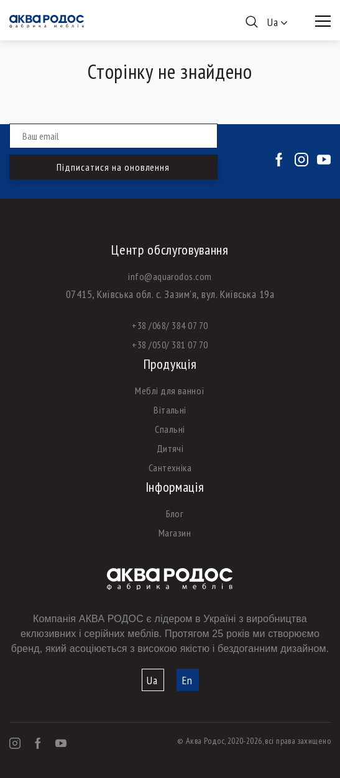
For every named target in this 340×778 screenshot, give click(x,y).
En (187, 680)
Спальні (170, 429)
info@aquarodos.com (170, 276)
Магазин (175, 533)
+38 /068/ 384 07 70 (170, 325)
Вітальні (170, 410)
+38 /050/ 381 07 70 (170, 344)
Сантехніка (170, 467)
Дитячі (170, 448)
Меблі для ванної (170, 390)
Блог (175, 513)
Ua (152, 680)
